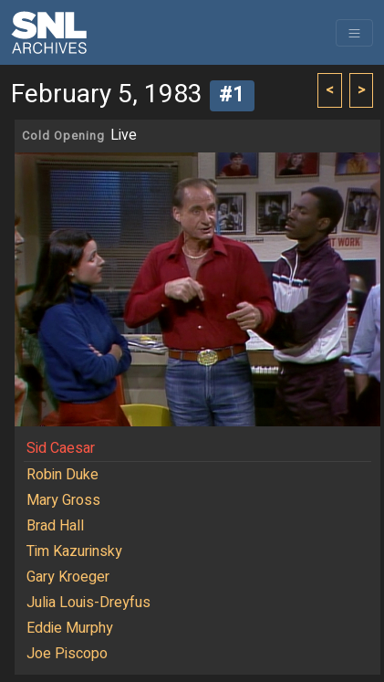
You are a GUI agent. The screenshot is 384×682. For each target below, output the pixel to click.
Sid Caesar (60, 448)
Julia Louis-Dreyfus (88, 603)
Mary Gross (63, 500)
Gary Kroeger (67, 577)
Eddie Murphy (69, 628)
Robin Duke (62, 475)
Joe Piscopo (67, 654)
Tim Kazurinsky (74, 551)
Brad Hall (55, 526)
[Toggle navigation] (354, 33)
